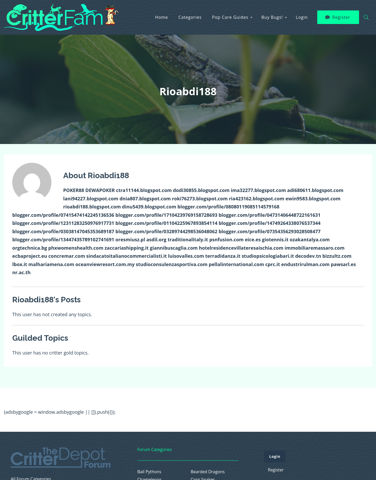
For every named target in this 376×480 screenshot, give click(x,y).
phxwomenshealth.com (75, 248)
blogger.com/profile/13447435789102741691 (63, 239)
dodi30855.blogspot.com (201, 190)
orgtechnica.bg (29, 248)
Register (341, 15)
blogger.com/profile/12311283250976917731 (63, 223)
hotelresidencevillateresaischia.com (241, 248)
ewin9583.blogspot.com (312, 198)
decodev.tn (308, 256)
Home (161, 15)
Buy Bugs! (272, 15)
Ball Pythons (149, 472)
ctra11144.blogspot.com (144, 190)
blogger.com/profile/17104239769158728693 (166, 215)
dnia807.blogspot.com (145, 198)
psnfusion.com (226, 239)
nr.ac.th (21, 272)
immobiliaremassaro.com (314, 248)
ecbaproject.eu (29, 256)
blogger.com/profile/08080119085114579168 (228, 206)
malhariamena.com (51, 264)
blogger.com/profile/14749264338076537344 (269, 223)
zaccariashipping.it (127, 248)
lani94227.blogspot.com (90, 198)
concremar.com (66, 256)
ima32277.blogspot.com (258, 190)
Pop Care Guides (230, 15)
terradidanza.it (222, 256)
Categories (190, 15)
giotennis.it (275, 239)
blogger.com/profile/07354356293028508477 (269, 231)
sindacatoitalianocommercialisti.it (126, 256)
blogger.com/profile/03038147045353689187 (63, 231)
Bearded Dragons (208, 472)
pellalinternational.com (236, 264)
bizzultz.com (337, 256)
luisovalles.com (186, 256)
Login (302, 15)
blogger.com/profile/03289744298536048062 (166, 231)
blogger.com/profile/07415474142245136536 (63, 215)
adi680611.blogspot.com (315, 190)
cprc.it (272, 264)
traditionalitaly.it (188, 239)
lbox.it (19, 264)
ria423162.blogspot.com (256, 198)
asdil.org (156, 239)
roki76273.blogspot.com (200, 198)
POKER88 (73, 190)
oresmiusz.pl (130, 239)
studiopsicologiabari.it (268, 256)
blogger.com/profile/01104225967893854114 (166, 223)
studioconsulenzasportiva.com (172, 264)
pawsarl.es (343, 264)
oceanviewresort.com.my (105, 264)
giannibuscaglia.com (174, 248)
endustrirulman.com (305, 264)
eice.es (253, 239)
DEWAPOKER (100, 190)
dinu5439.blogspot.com (149, 206)
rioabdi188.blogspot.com (92, 206)
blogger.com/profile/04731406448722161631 (269, 215)
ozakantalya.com (310, 239)
